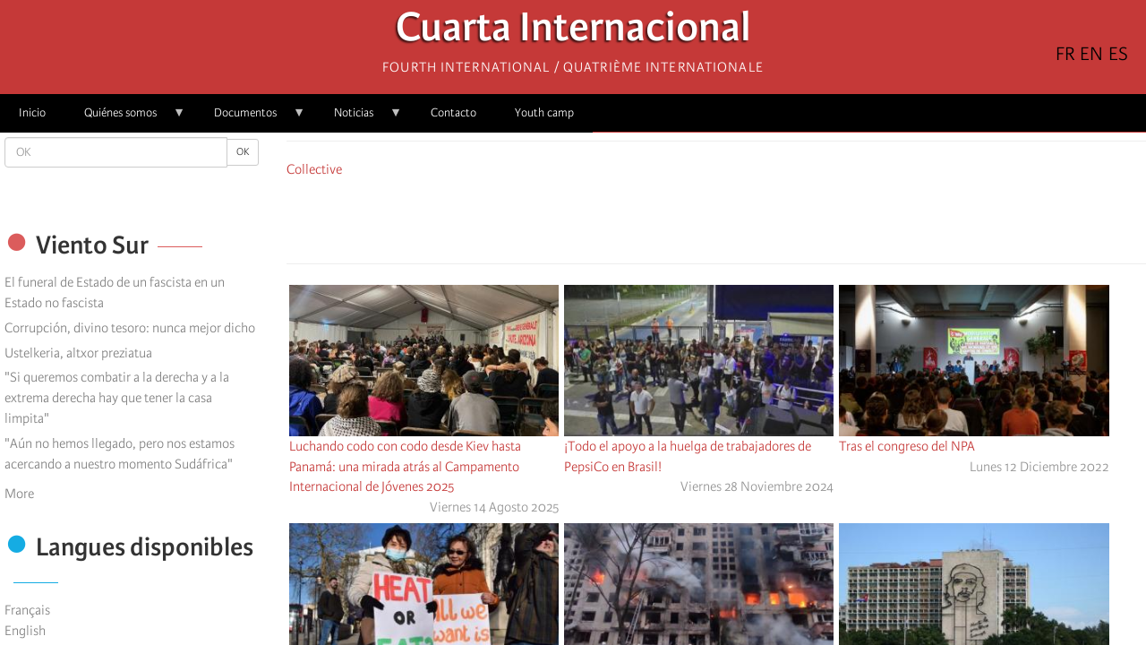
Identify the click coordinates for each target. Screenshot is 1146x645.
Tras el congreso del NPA (907, 446)
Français (27, 610)
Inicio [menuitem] (32, 112)
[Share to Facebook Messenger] (716, 218)
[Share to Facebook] (666, 218)
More (19, 494)
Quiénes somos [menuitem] (125, 119)
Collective (314, 169)
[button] (766, 218)
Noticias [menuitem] (358, 119)
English (25, 631)
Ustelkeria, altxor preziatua (78, 353)
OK (242, 152)
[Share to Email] (741, 218)
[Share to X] (691, 218)
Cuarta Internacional (573, 31)
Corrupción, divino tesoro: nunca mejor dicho (129, 328)
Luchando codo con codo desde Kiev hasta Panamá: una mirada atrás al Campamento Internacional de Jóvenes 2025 (405, 466)
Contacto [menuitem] (453, 112)
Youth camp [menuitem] (544, 112)
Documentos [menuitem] (250, 119)
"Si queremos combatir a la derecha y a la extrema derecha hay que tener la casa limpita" (116, 397)
